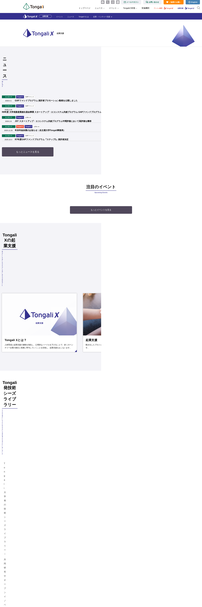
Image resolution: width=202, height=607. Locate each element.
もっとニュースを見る (101, 130)
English (194, 2)
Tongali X (41, 75)
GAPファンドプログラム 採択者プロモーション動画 (144, 459)
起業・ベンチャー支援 (101, 17)
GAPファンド (51, 75)
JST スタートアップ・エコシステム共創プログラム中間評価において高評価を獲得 (74, 99)
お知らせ (49, 96)
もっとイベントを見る (101, 188)
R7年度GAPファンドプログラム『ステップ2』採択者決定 (63, 118)
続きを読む (60, 256)
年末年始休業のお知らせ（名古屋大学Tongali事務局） (61, 109)
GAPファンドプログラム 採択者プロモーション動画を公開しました (67, 79)
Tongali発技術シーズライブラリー (149, 355)
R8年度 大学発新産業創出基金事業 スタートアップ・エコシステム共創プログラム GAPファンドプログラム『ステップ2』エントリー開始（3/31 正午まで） (95, 90)
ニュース (99, 8)
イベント (113, 8)
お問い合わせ (154, 2)
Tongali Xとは (84, 17)
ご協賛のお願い (175, 2)
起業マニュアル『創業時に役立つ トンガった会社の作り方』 (136, 521)
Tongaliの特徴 (129, 8)
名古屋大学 (29, 75)
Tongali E (41, 105)
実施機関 (145, 8)
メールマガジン (133, 2)
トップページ (84, 8)
